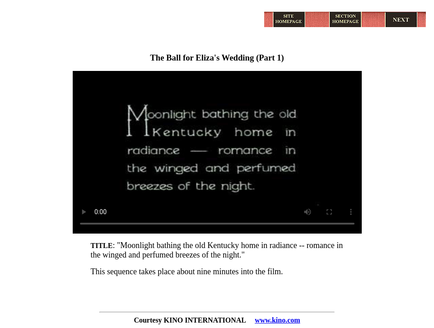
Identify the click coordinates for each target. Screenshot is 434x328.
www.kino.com (277, 320)
